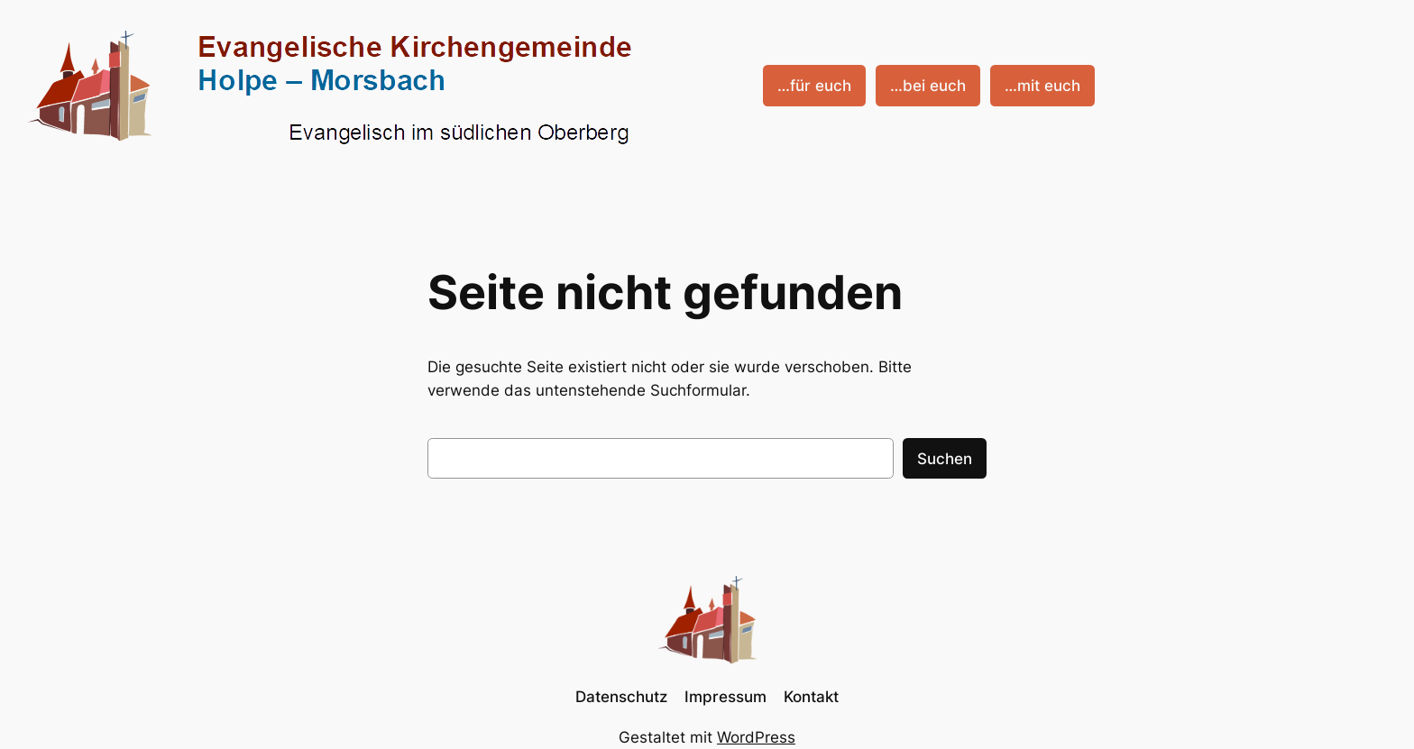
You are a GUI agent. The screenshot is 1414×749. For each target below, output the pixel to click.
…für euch (814, 86)
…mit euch (1042, 86)
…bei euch (928, 86)
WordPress (756, 737)
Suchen (944, 459)
